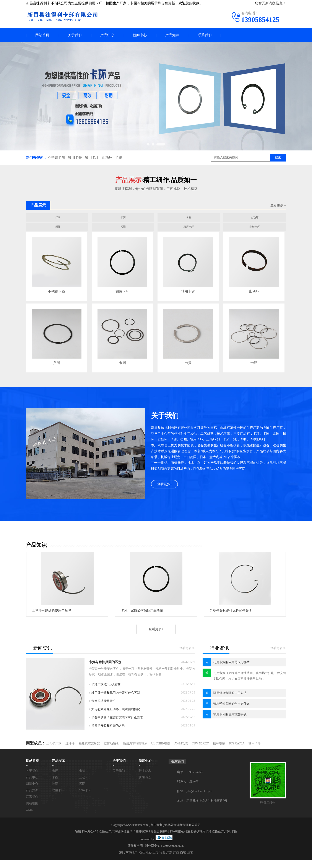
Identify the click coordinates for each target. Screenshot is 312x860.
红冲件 (70, 743)
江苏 (149, 852)
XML (29, 809)
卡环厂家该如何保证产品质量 (142, 610)
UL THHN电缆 (160, 743)
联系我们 (205, 35)
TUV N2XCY (200, 743)
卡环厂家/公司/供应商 (105, 684)
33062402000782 (173, 845)
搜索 (278, 157)
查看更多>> (187, 648)
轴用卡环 (95, 3)
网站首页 (42, 35)
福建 (183, 852)
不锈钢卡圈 (56, 157)
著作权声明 (135, 845)
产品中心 (107, 35)
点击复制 (156, 825)
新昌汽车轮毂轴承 (135, 743)
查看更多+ (164, 484)
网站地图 (32, 803)
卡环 (57, 217)
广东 (169, 852)
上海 (156, 852)
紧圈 (123, 226)
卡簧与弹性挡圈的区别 (105, 662)
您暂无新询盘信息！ (270, 3)
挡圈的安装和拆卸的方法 (108, 725)
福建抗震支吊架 (89, 743)
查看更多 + (278, 205)
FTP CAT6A (237, 743)
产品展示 (58, 760)
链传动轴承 (111, 743)
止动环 (107, 157)
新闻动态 (145, 777)
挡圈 (57, 226)
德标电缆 (219, 743)
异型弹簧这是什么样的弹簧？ (231, 610)
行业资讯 (145, 770)
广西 (176, 852)
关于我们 (75, 35)
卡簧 (118, 157)
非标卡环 (254, 226)
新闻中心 (140, 35)
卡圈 (188, 217)
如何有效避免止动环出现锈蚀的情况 (115, 709)
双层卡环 (189, 226)
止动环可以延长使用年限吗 (51, 610)
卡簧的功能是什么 (103, 701)
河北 (162, 852)
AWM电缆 (181, 743)
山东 (190, 852)
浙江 (142, 852)
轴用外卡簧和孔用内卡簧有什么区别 (115, 692)
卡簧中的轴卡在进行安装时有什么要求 (117, 717)
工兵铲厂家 (54, 743)
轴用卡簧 (75, 157)
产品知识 (172, 35)
